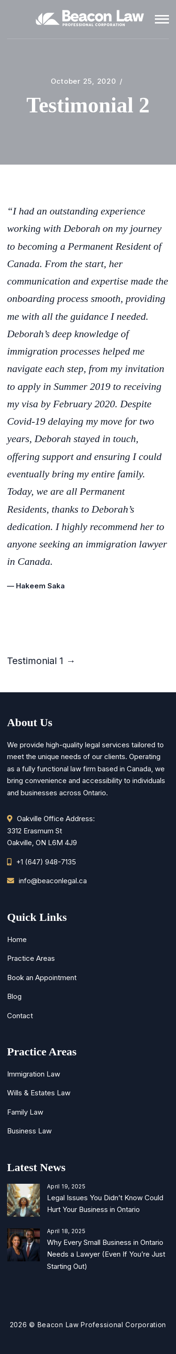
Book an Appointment (42, 977)
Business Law (29, 1130)
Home (17, 939)
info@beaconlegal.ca (53, 880)
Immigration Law (33, 1073)
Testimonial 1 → (41, 660)
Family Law (25, 1112)
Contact (20, 1015)
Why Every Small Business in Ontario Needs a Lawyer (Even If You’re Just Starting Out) (106, 1254)
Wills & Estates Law (38, 1092)
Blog (14, 996)
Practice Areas (31, 958)
